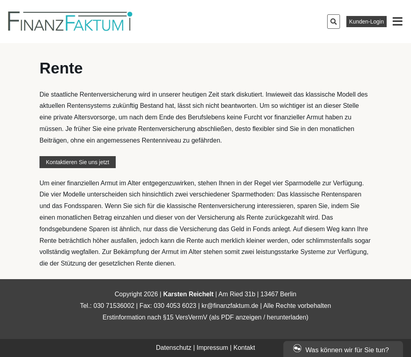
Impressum (212, 347)
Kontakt (244, 347)
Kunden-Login (366, 21)
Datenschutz (174, 347)
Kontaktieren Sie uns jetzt (77, 162)
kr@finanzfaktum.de (230, 305)
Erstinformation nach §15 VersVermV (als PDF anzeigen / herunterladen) (205, 317)
